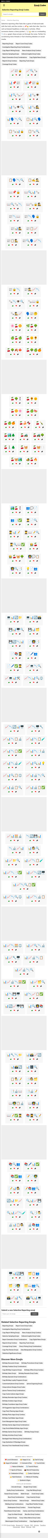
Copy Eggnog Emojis (36, 1521)
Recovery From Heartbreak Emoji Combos (15, 1445)
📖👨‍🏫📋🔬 (16, 1103)
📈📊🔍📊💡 (35, 763)
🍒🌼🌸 (16, 411)
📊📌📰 (14, 83)
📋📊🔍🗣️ (33, 119)
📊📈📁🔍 (12, 860)
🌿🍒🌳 (32, 326)
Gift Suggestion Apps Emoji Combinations (15, 1408)
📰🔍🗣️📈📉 (31, 240)
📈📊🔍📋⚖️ (12, 775)
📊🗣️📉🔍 (14, 119)
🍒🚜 (24, 435)
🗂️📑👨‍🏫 (14, 1285)
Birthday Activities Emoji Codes (12, 1435)
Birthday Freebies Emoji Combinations (14, 1366)
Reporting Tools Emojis (27, 61)
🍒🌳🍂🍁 (14, 350)
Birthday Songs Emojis (32, 1432)
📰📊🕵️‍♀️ (16, 228)
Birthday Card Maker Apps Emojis (12, 1418)
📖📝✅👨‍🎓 (14, 1115)
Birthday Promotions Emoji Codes (32, 1363)
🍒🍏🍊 (9, 423)
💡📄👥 (32, 569)
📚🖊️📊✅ (31, 1164)
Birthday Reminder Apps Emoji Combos (14, 1397)
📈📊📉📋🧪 (35, 739)
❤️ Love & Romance (11, 1459)
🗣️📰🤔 (32, 313)
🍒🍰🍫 (25, 423)
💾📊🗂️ (33, 629)
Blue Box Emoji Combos (32, 1514)
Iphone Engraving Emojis (34, 1383)
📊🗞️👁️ (33, 95)
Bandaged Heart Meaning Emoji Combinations (16, 1438)
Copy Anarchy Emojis (33, 1497)
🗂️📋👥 (33, 1273)
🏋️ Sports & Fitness (15, 1470)
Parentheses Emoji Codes (12, 1511)
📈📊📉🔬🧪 (12, 763)
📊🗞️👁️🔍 (16, 107)
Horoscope (16, 1527)
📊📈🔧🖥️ (12, 957)
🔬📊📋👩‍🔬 (16, 1225)
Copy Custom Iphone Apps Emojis (13, 1394)
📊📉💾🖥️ (12, 994)
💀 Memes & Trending (31, 1477)
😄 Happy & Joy (25, 1459)
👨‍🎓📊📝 (14, 532)
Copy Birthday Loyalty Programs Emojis (14, 1380)
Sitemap (28, 1527)
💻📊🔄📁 (14, 617)
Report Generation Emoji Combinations (14, 57)
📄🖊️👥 (32, 654)
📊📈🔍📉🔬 (35, 945)
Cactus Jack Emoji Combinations (33, 1511)
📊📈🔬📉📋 (33, 957)
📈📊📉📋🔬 (12, 739)
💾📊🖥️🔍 (16, 629)
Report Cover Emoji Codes (24, 43)
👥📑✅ (16, 520)
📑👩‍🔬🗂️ (32, 1079)
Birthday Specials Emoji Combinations (14, 1377)
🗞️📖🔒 (33, 301)
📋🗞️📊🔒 (16, 131)
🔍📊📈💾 (33, 1200)
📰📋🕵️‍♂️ (12, 240)
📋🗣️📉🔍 (16, 180)
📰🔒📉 (14, 289)
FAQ (31, 1525)
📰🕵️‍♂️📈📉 (31, 289)
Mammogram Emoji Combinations (16, 1521)
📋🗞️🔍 (33, 131)
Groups (26, 1525)
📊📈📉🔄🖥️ (35, 872)
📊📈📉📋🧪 (33, 860)
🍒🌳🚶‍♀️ (16, 399)
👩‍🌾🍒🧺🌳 (16, 556)
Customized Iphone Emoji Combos (13, 1383)
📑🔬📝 (32, 1091)
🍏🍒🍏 (16, 338)
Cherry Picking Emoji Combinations (30, 1346)
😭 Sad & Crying (38, 1459)
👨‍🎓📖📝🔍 (31, 532)
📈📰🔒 (16, 70)
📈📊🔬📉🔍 (35, 775)
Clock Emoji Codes (37, 1494)
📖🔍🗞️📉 (14, 204)
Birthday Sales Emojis (9, 1373)
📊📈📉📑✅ (12, 872)
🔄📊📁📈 (14, 1200)
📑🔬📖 (16, 1091)
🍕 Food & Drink (39, 1463)
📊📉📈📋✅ (33, 994)
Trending (43, 1525)
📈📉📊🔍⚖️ (33, 678)
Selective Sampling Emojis (10, 54)
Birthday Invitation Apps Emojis (12, 1401)
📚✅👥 (16, 1176)
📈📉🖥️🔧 (35, 727)
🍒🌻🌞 (32, 399)
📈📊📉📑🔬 (35, 751)
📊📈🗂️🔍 (37, 982)
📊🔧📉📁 (14, 1055)
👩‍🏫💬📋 (33, 556)
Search (42, 14)
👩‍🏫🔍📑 (16, 569)
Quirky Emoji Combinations (15, 1490)
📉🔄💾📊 (33, 836)
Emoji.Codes (11, 1525)
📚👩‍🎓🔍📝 (33, 1115)
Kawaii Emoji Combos (11, 1494)
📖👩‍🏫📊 (33, 1103)
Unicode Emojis (16, 1487)
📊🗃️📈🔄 (33, 1055)
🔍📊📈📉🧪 (16, 1212)
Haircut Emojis (24, 1500)
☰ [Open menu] (4, 5)
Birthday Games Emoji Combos (12, 1432)
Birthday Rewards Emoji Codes (28, 1373)
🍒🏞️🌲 (9, 435)
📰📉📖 (14, 216)
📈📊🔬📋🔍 (12, 787)
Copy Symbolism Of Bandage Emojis (13, 1442)
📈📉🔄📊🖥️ (14, 727)
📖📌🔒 (14, 192)
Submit (34, 1314)
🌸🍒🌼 (16, 326)
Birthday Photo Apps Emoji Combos (13, 1414)
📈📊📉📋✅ (12, 751)
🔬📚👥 (33, 1225)
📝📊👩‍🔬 (14, 1188)
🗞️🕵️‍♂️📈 (16, 313)
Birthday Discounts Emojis (10, 1363)
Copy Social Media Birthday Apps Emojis (15, 1428)
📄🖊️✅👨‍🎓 (14, 666)
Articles (36, 1525)
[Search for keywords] (20, 14)
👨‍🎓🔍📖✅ (17, 544)
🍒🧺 (24, 447)
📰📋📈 (32, 228)
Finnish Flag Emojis (34, 1507)
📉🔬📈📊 (16, 848)
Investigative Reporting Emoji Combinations (16, 47)
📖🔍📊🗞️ (31, 192)
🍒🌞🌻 (32, 338)
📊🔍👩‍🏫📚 (35, 1006)
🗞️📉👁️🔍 (16, 301)
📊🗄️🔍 (32, 1067)
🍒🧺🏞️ (16, 459)
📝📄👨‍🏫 (32, 1176)
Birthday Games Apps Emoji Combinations (15, 1425)
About (23, 1527)
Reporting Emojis (7, 43)
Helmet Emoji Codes (37, 1500)
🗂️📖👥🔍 (31, 1285)
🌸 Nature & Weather (16, 1466)
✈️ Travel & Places (32, 1466)
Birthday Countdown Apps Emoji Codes (14, 1404)
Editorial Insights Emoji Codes (31, 54)
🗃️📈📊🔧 (14, 1298)
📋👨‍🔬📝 (16, 1079)
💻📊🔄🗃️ (33, 617)
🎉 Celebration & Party (16, 1473)
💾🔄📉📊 (16, 641)
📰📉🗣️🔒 (31, 216)
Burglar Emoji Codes (30, 1487)
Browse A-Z (19, 1525)
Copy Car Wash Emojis (15, 1514)
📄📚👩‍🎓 (16, 654)
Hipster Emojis (12, 1518)
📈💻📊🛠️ (12, 678)
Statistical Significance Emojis (11, 1353)
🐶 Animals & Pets (26, 1463)
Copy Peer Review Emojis (10, 1350)
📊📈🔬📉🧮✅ (14, 982)
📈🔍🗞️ (32, 70)
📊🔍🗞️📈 (16, 95)
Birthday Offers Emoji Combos (33, 1370)
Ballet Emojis (25, 1494)
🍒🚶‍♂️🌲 (9, 447)
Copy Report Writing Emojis (11, 50)
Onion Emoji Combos (10, 1500)
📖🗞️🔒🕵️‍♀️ (33, 204)
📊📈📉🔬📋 (35, 897)
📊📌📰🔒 (31, 83)
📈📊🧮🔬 (14, 836)
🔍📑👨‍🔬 (35, 1212)
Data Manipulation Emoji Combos (31, 1350)
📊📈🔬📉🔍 (24, 970)
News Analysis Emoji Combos (31, 50)
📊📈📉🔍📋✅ (24, 884)
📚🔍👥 (14, 1164)
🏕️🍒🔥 (32, 459)
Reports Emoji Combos (9, 61)
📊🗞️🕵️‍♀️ (33, 107)
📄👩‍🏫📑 (33, 641)
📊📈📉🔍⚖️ (12, 897)
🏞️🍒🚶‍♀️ (16, 508)
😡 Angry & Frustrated (10, 1463)
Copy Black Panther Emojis (34, 1504)
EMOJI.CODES (5, 1)
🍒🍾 (39, 423)
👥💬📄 (32, 508)
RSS (34, 1527)
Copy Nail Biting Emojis (33, 1490)
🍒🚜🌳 (38, 435)
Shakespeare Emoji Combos (16, 1507)
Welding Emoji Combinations (14, 1504)
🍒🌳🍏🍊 (33, 350)
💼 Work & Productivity (31, 1470)
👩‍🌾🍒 (34, 544)
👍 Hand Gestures (15, 1477)
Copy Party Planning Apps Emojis (12, 1411)
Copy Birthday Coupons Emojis (12, 1370)
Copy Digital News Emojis (37, 57)
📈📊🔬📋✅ (35, 787)
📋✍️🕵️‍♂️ (33, 180)
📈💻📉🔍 (33, 666)
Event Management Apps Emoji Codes (14, 1421)
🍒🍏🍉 (32, 411)
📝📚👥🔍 (31, 1188)
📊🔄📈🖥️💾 (14, 1006)
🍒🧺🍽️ (38, 447)
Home (3, 20)
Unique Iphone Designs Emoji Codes (13, 1387)
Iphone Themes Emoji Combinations (13, 1390)
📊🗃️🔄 (16, 1067)
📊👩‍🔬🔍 (33, 848)
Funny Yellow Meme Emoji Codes (30, 1518)
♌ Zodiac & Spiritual (32, 1473)
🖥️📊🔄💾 (16, 1273)
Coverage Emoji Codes (9, 64)
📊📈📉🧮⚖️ (12, 945)
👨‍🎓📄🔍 (32, 520)
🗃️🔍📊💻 (33, 1298)
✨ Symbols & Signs (24, 1480)
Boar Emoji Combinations (16, 1497)
